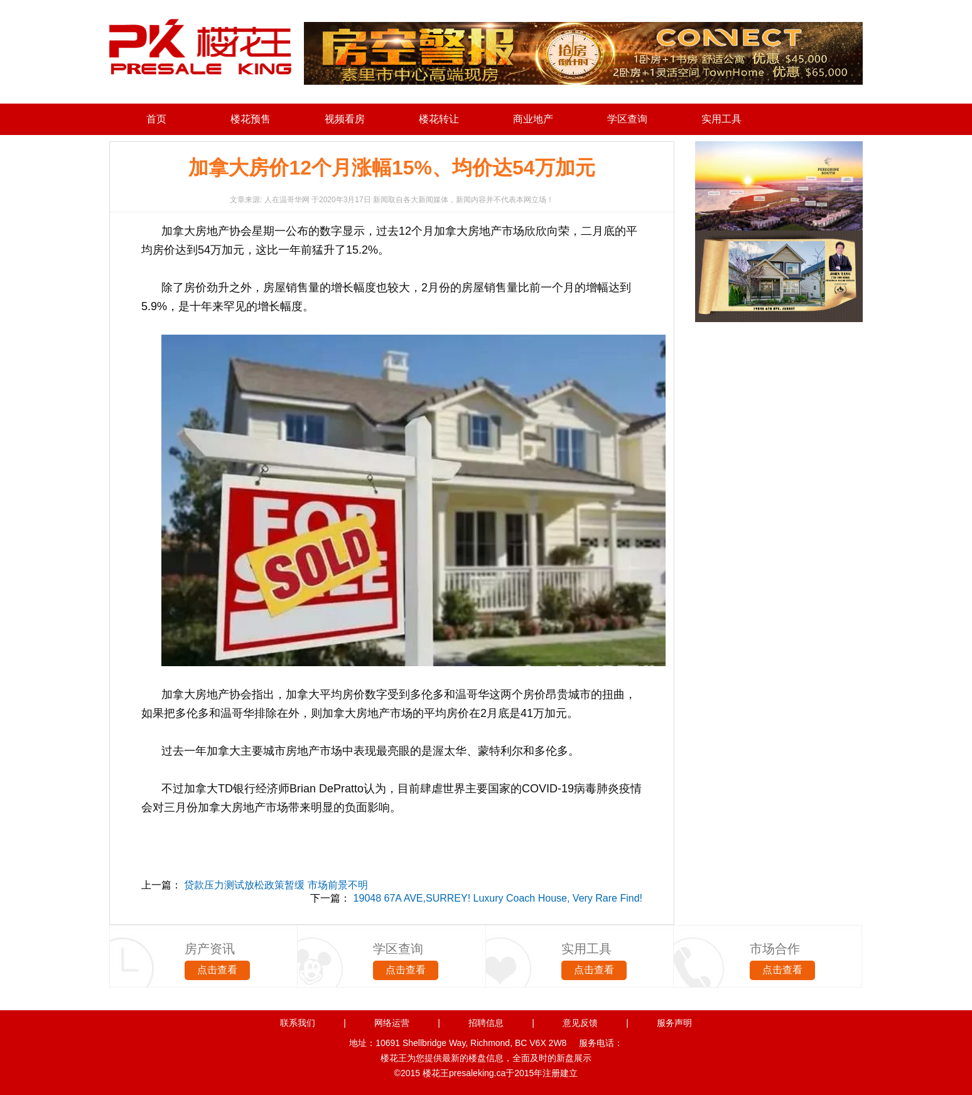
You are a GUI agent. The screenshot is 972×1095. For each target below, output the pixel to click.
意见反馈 (580, 1023)
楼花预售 (250, 119)
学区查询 (627, 119)
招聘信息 (486, 1023)
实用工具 (721, 119)
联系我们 (297, 1023)
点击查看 (217, 969)
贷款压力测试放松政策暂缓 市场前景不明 (275, 885)
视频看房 (345, 119)
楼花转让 (439, 119)
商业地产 (533, 119)
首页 (156, 119)
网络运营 (391, 1023)
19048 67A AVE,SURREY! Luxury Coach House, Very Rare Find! (498, 898)
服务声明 (674, 1023)
